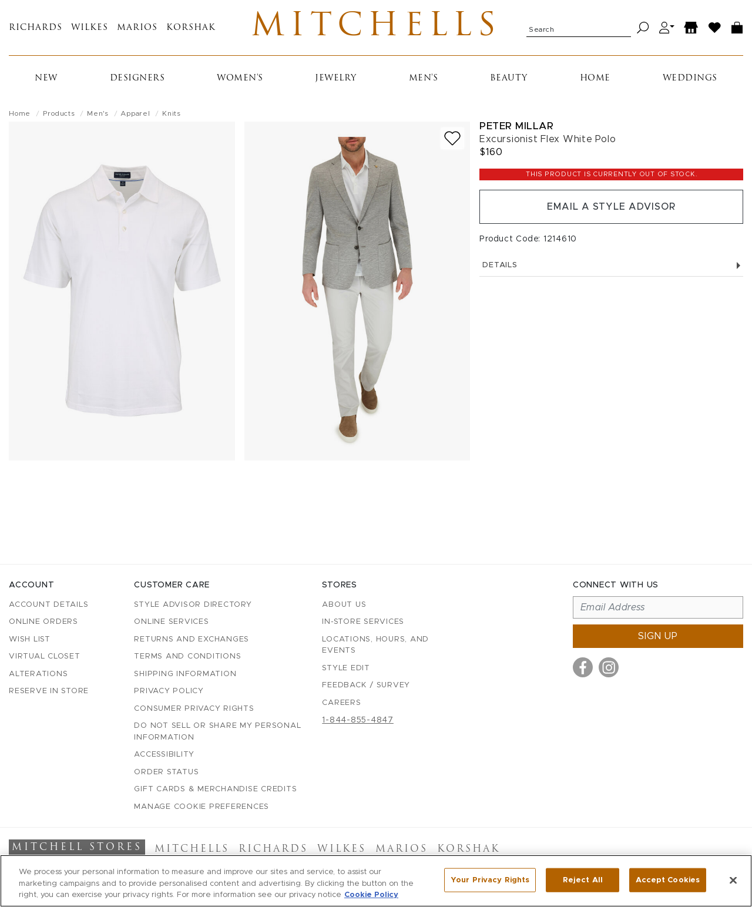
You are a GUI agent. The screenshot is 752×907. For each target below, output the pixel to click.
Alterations (38, 674)
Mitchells (376, 27)
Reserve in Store (49, 691)
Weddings (690, 78)
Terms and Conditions (187, 656)
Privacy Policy (169, 691)
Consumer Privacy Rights (194, 709)
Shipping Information (185, 674)
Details (611, 265)
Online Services (171, 622)
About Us (344, 605)
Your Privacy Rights (490, 880)
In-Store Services (363, 622)
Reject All (583, 880)
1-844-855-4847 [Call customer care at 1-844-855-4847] (358, 720)
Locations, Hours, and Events (375, 645)
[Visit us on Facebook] (583, 667)
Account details (48, 605)
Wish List (30, 639)
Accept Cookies (668, 880)
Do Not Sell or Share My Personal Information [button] (217, 731)
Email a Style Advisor (611, 206)
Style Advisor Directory (192, 605)
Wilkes (89, 27)
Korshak (191, 27)
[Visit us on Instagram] (609, 667)
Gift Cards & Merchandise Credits (215, 789)
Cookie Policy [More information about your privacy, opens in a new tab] (371, 895)
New (46, 78)
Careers (341, 703)
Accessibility (164, 754)
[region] (376, 881)
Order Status (166, 772)
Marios (137, 27)
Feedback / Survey (366, 685)
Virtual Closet (44, 656)
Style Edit (346, 668)
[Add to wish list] (452, 138)
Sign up (658, 636)
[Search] (643, 28)
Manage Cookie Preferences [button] (201, 807)
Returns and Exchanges (191, 639)
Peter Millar (516, 126)
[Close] (733, 880)
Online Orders (43, 622)
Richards (35, 27)
